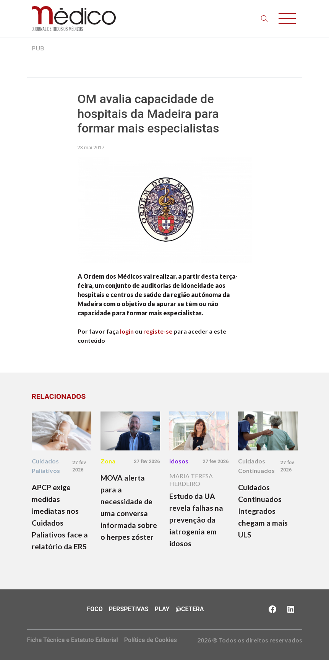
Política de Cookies (150, 640)
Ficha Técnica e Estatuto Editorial (72, 640)
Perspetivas (129, 609)
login (127, 331)
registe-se (157, 331)
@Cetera (190, 609)
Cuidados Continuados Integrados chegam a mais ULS (263, 511)
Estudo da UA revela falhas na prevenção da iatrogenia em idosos (196, 520)
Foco (95, 609)
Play (162, 609)
